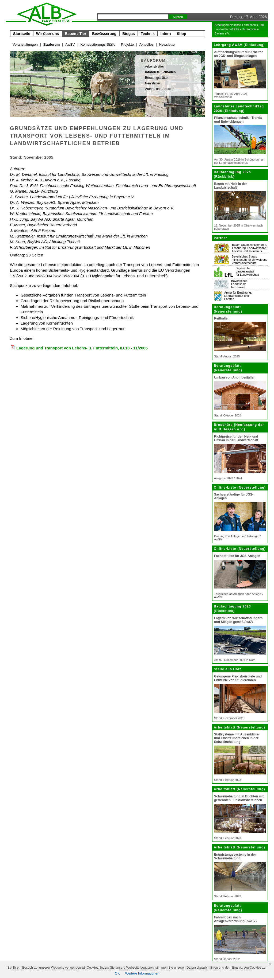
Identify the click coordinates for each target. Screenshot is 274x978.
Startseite (21, 34)
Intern (166, 34)
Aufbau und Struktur (159, 89)
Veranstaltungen (25, 44)
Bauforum (51, 44)
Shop (181, 34)
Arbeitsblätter (154, 66)
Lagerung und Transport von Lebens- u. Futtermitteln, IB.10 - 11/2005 (82, 348)
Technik (148, 34)
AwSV (70, 44)
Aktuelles (146, 44)
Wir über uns (47, 34)
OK (117, 973)
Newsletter (167, 44)
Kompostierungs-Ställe (98, 44)
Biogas (128, 34)
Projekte (127, 44)
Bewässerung (104, 34)
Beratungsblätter (157, 78)
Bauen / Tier (75, 34)
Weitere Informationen (142, 973)
